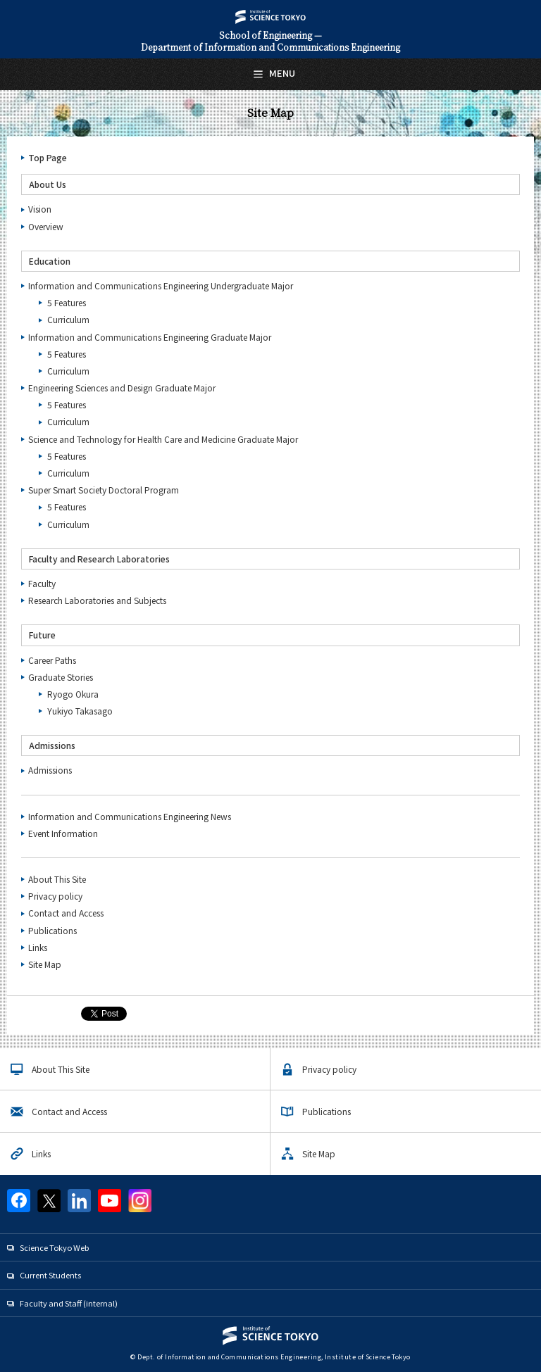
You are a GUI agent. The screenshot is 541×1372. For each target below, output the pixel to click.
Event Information (63, 833)
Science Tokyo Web (54, 1247)
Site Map (44, 964)
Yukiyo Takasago (80, 711)
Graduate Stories (60, 677)
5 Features (66, 302)
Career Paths (52, 660)
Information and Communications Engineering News (129, 816)
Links (37, 947)
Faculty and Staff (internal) (69, 1303)
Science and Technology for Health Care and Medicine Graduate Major (163, 439)
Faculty (42, 583)
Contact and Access (66, 913)
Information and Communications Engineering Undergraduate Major (160, 285)
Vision (39, 209)
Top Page (47, 157)
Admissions (50, 770)
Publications (52, 930)
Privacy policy (55, 896)
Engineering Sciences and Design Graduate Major (122, 388)
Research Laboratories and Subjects (97, 600)
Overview (45, 226)
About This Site (57, 879)
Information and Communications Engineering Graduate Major (149, 337)
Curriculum (68, 319)
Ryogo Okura (73, 694)
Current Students (50, 1274)
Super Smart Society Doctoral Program (103, 490)
